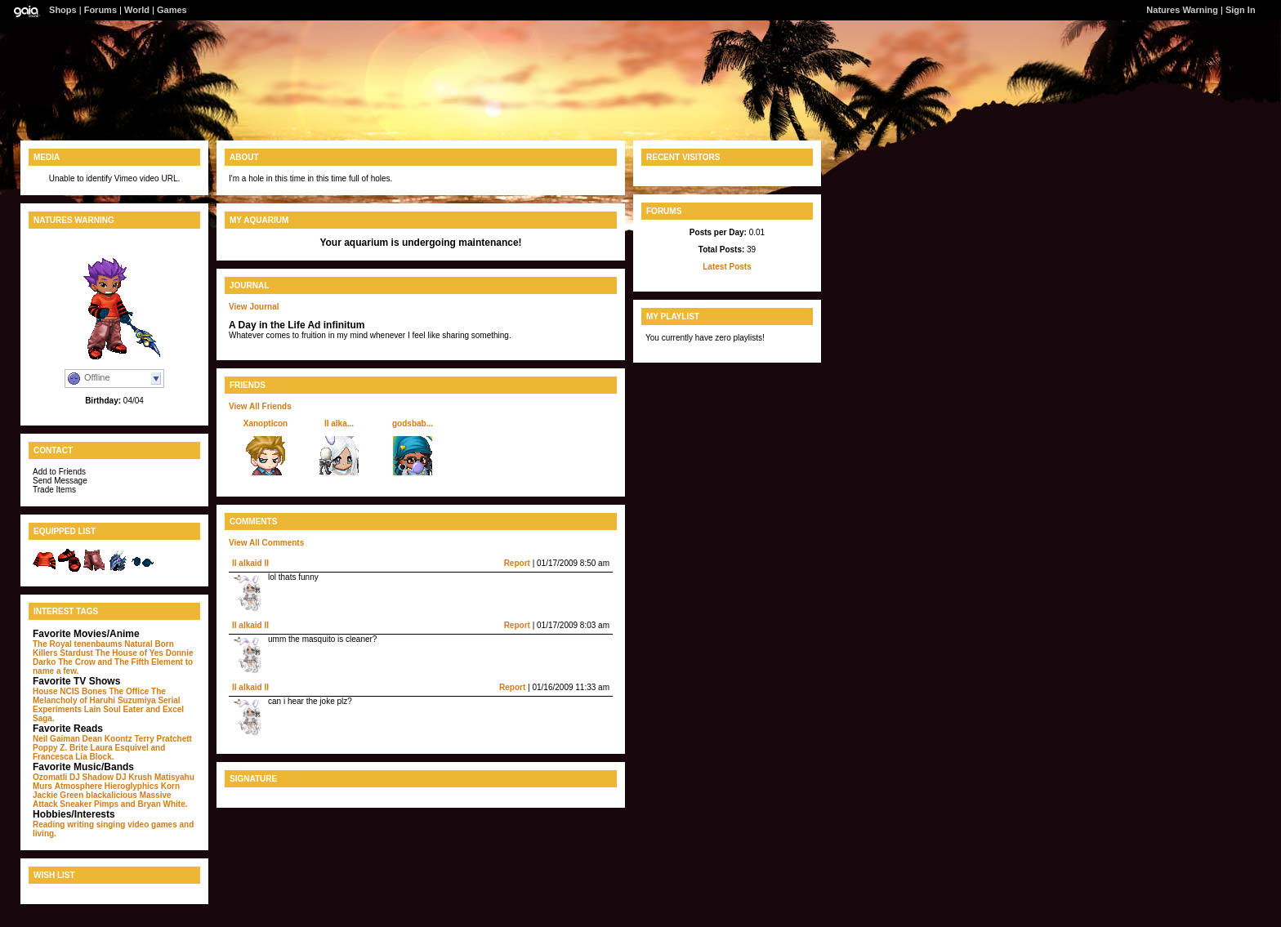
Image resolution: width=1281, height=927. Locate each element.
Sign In (1240, 10)
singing (111, 824)
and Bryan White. (154, 804)
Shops (63, 10)
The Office (129, 691)
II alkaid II (250, 563)
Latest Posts (727, 266)
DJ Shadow (91, 777)
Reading (49, 824)
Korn (170, 786)
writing (80, 824)
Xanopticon (265, 423)
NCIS (69, 691)
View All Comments (266, 542)
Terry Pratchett (162, 738)
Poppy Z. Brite (60, 747)
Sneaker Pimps (89, 804)
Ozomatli (50, 777)
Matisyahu (174, 777)
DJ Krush (134, 777)
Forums (100, 10)
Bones (94, 691)
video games (152, 824)
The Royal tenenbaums (77, 644)
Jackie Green (58, 795)
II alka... (339, 423)
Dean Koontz (107, 738)
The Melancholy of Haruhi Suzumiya (99, 696)
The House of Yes (129, 652)
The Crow (77, 661)
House (45, 691)
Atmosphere (78, 786)
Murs (42, 786)
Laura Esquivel (120, 747)
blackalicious (111, 795)
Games (172, 10)
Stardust (76, 652)
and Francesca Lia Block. (99, 752)
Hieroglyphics (131, 786)
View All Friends (260, 406)
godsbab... (412, 423)
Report (517, 563)
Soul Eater (123, 709)
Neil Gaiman (56, 738)
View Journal (254, 306)
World (137, 10)
